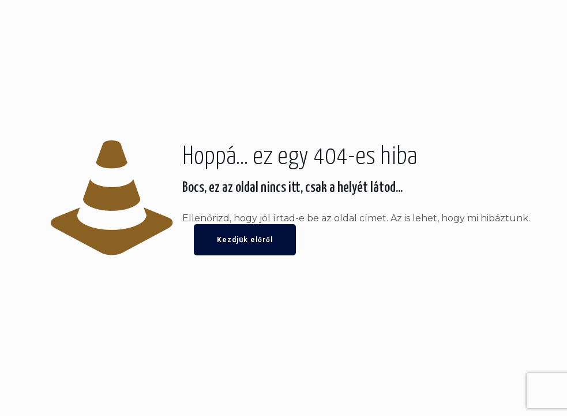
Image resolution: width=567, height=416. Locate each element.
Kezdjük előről (245, 240)
